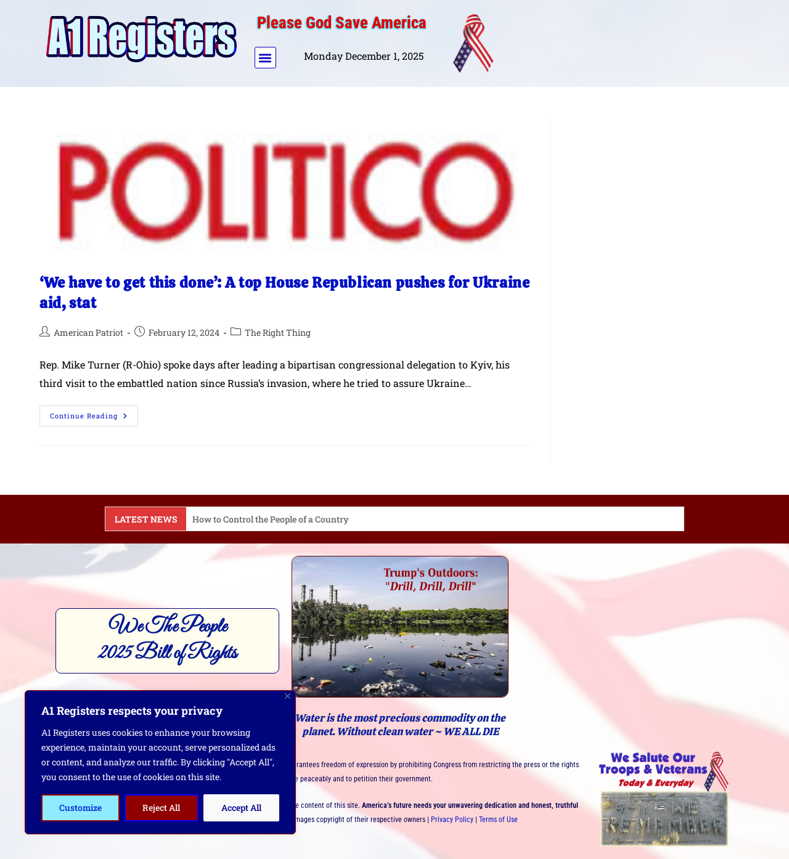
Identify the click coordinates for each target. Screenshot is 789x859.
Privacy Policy (452, 819)
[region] (160, 762)
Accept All (241, 807)
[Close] (287, 696)
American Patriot (88, 332)
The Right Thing (278, 332)
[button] (265, 57)
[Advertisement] (624, 40)
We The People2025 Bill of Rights (168, 640)
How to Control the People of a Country (270, 519)
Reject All (161, 807)
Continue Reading (94, 412)
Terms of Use (498, 819)
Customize (80, 807)
